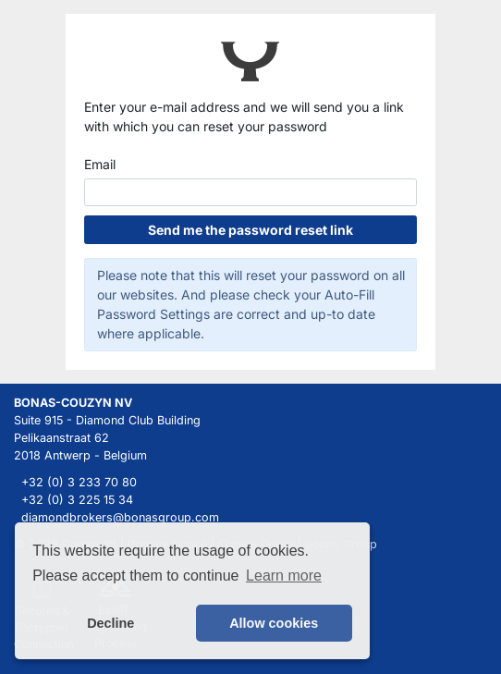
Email (100, 164)
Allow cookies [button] (273, 623)
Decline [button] (110, 623)
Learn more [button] (284, 575)
